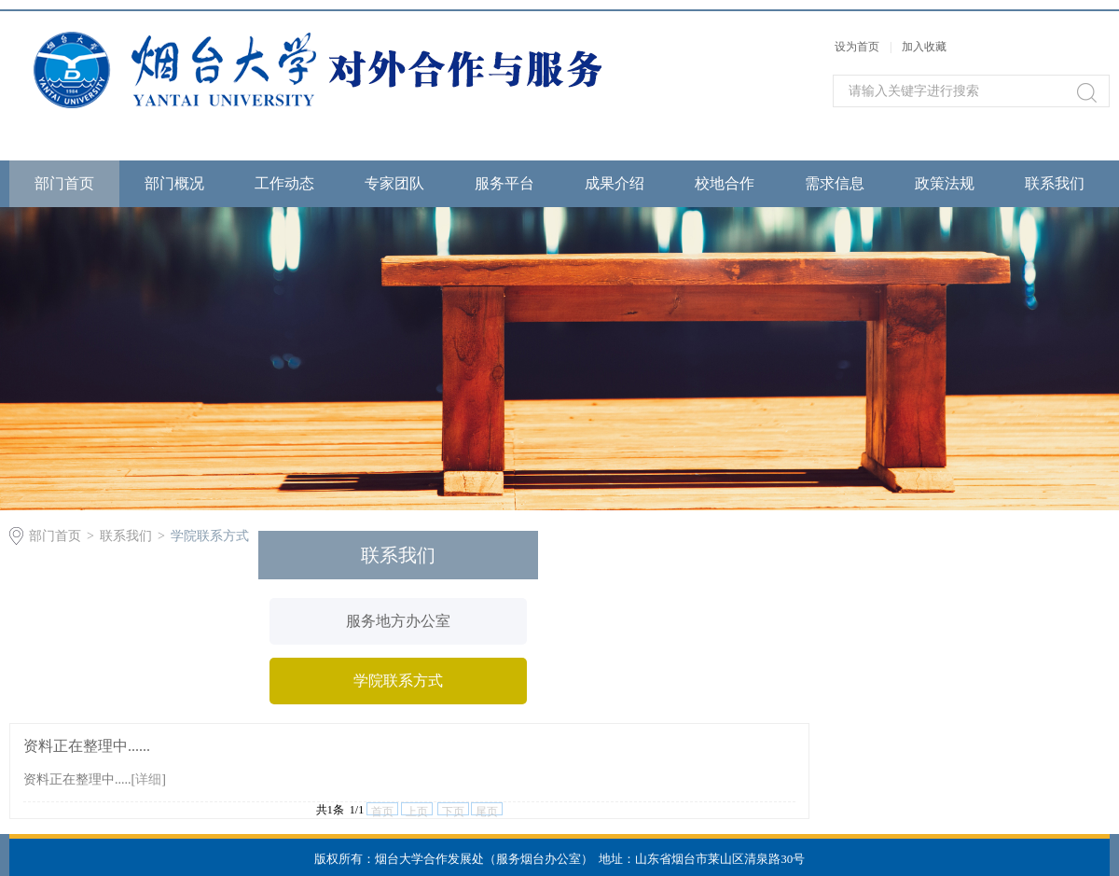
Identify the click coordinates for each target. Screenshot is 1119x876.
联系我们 (1054, 183)
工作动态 (284, 183)
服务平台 (504, 183)
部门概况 (174, 183)
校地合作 (724, 183)
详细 (148, 779)
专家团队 (394, 183)
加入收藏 (924, 46)
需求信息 (834, 183)
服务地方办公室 (398, 621)
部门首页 (64, 183)
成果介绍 (614, 183)
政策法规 (944, 183)
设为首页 (857, 46)
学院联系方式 (210, 536)
